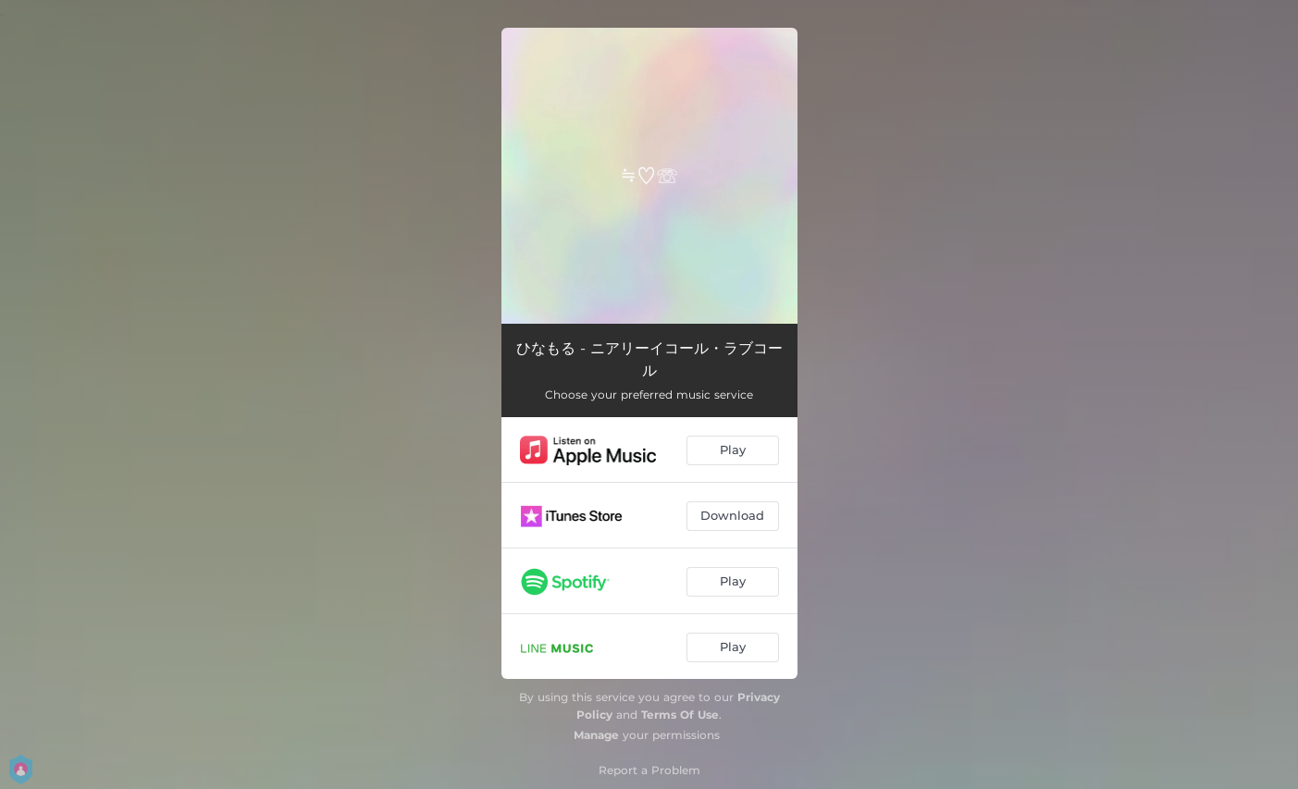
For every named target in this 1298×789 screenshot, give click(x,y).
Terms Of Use (680, 714)
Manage (596, 735)
